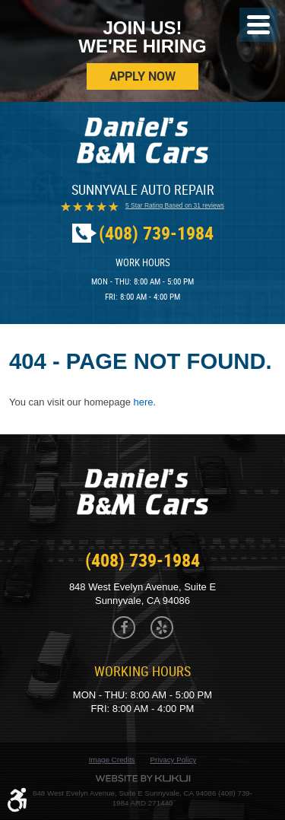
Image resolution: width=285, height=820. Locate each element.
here (144, 402)
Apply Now (142, 76)
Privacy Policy (173, 759)
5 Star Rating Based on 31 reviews (174, 205)
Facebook (123, 627)
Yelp (161, 627)
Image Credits (112, 759)
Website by (143, 778)
